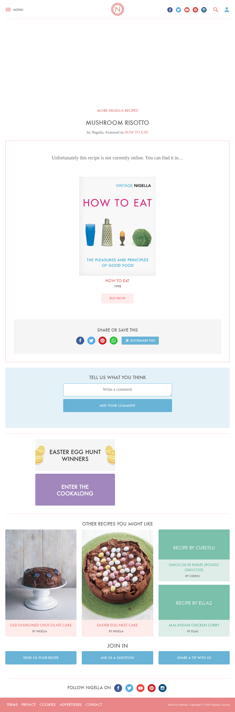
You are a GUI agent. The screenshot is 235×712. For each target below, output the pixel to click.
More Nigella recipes (117, 110)
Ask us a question (117, 657)
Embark (182, 704)
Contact (94, 704)
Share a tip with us (194, 657)
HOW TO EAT (136, 132)
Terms (12, 704)
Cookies (48, 704)
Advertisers (70, 704)
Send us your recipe (41, 657)
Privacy (29, 704)
